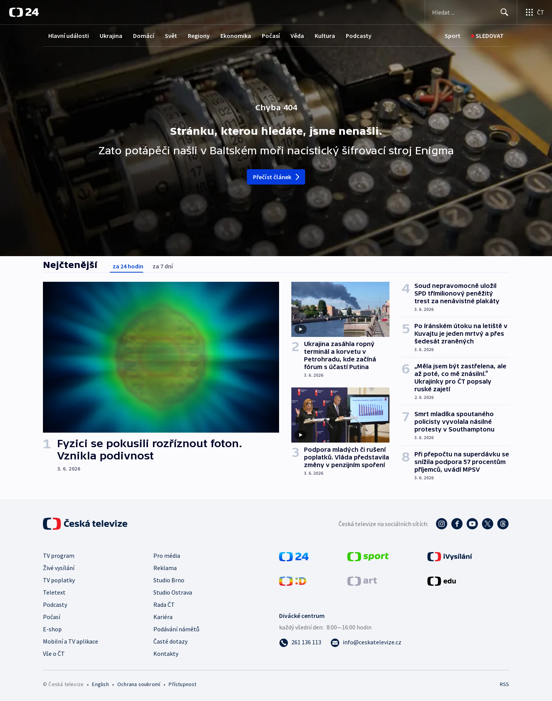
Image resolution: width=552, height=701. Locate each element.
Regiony (199, 35)
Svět (171, 35)
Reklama (165, 568)
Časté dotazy (170, 641)
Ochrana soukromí (138, 684)
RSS (504, 684)
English (100, 684)
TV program (58, 555)
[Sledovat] (487, 36)
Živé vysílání (58, 568)
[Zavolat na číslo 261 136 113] (300, 642)
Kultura (325, 35)
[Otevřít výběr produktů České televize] (534, 12)
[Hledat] (504, 12)
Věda (297, 35)
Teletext (54, 592)
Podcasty (358, 35)
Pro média (166, 555)
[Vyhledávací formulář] (471, 12)
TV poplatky (59, 580)
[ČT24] (24, 12)
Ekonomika (235, 35)
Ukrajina (111, 35)
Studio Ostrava (172, 592)
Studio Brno (168, 580)
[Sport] (452, 36)
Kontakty (165, 653)
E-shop (52, 629)
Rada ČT (164, 604)
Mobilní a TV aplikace (70, 641)
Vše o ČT (54, 653)
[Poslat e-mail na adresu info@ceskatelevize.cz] (365, 642)
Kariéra (162, 617)
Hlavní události (68, 35)
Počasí (271, 35)
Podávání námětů (176, 629)
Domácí (143, 35)
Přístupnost (182, 684)
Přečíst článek (277, 177)
